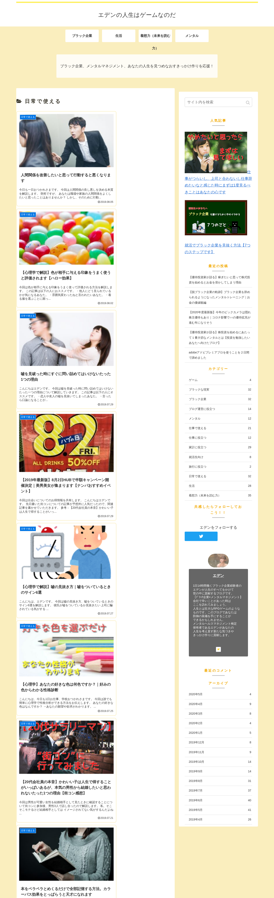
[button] (248, 103)
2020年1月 (220, 732)
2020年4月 (220, 704)
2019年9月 (220, 771)
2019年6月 (220, 800)
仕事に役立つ (220, 437)
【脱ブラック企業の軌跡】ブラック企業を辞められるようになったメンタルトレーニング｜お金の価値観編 (219, 297)
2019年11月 (220, 752)
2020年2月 (220, 723)
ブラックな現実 (220, 389)
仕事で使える (220, 428)
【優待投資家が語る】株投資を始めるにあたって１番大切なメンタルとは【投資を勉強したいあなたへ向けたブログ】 (219, 337)
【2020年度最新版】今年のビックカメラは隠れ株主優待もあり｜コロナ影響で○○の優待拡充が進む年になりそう (220, 317)
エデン (218, 576)
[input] (218, 102)
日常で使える (220, 476)
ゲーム (220, 380)
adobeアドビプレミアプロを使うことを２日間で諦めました (219, 355)
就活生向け (220, 457)
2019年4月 (220, 819)
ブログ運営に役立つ (220, 409)
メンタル (220, 418)
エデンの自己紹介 (35, 850)
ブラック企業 (220, 399)
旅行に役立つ (220, 466)
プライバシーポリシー (39, 861)
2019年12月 (220, 742)
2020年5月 (220, 694)
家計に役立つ (220, 447)
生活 (220, 485)
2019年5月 (220, 810)
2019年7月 (220, 790)
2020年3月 (220, 713)
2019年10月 (220, 761)
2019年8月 (220, 781)
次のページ (95, 606)
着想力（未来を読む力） (220, 495)
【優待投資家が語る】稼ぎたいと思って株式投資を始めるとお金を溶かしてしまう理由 (219, 280)
